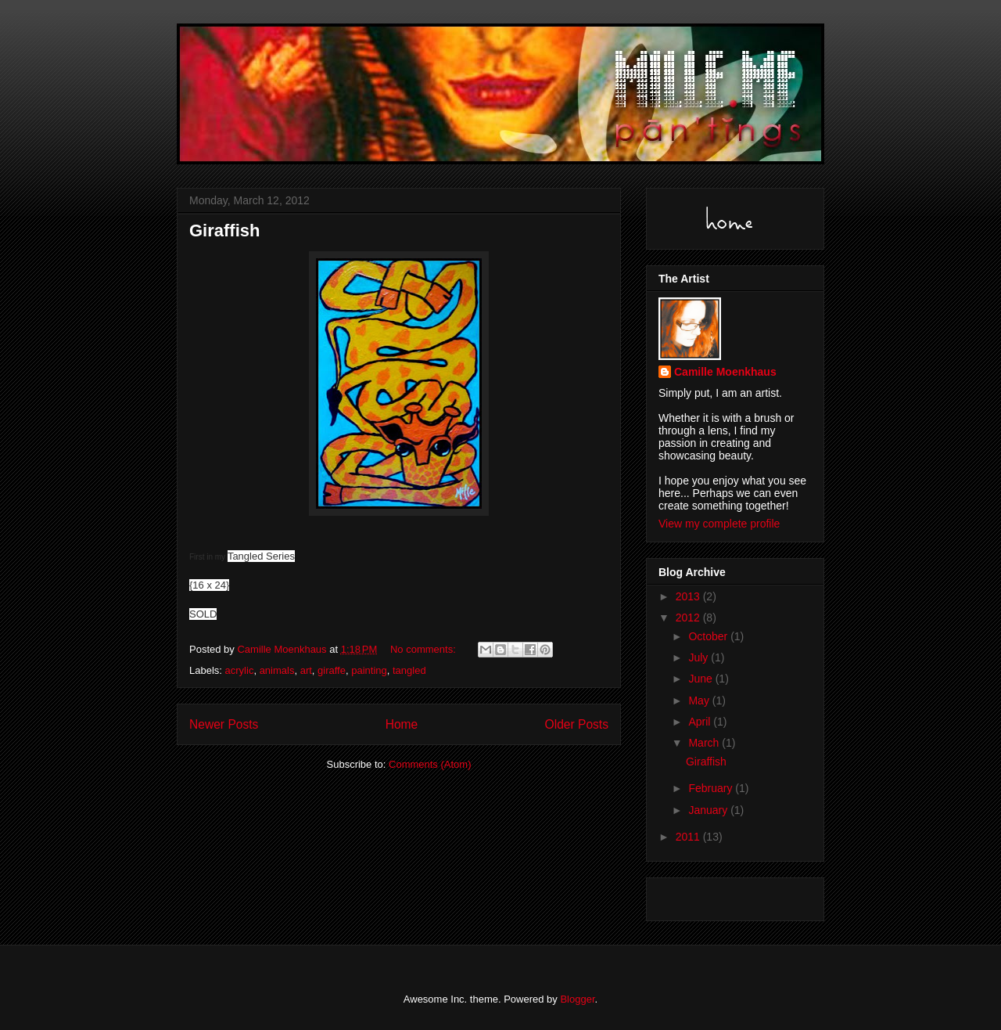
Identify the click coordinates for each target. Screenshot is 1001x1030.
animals (277, 670)
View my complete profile (719, 523)
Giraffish (224, 230)
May (700, 700)
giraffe (332, 670)
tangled (409, 670)
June (701, 678)
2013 (689, 596)
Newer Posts (223, 724)
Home (402, 724)
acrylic (239, 670)
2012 (689, 617)
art (306, 670)
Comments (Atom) (430, 764)
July (699, 657)
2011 (689, 836)
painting (369, 670)
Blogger (577, 999)
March (705, 742)
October (709, 636)
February (711, 788)
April (700, 721)
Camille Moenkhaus (725, 372)
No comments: (424, 649)
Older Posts (576, 724)
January (709, 810)
